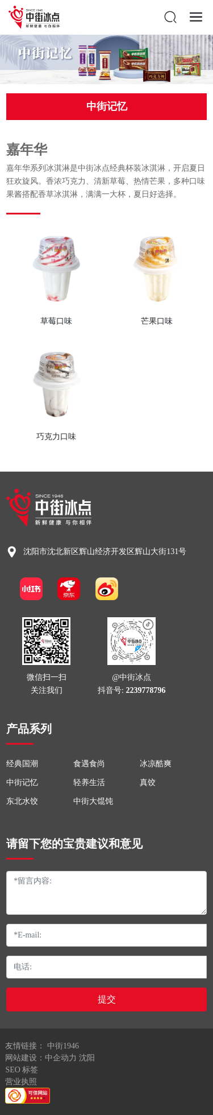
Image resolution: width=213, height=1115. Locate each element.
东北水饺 (22, 801)
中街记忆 (106, 106)
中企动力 (61, 1058)
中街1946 (63, 1046)
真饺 (148, 782)
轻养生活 (89, 782)
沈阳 (87, 1058)
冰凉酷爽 (156, 763)
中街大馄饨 (93, 801)
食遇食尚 (89, 763)
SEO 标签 (21, 1070)
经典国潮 (22, 763)
